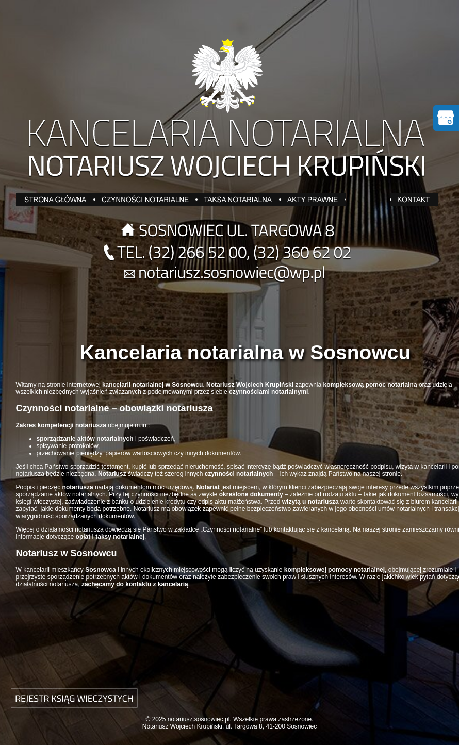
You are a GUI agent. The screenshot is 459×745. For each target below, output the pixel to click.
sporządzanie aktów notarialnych (61, 494)
